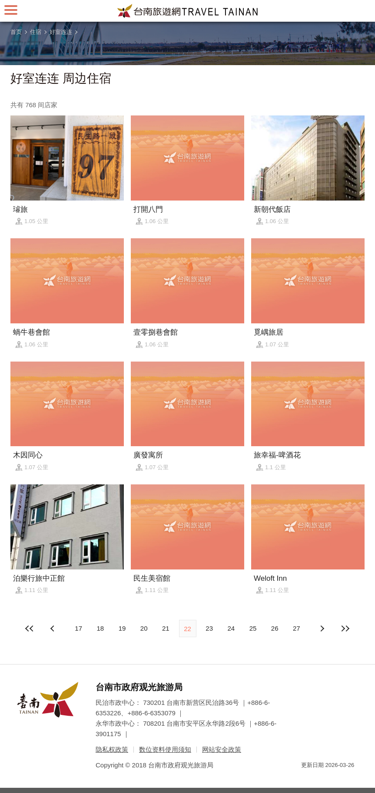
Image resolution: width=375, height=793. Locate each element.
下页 (53, 628)
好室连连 (61, 32)
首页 (16, 32)
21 (165, 628)
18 (100, 628)
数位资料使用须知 (165, 749)
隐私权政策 (112, 749)
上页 (321, 628)
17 (78, 628)
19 (122, 628)
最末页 (345, 628)
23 (209, 628)
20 (144, 628)
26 (275, 628)
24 (231, 628)
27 (296, 628)
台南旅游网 (187, 11)
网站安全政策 (221, 749)
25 (253, 628)
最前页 (29, 628)
